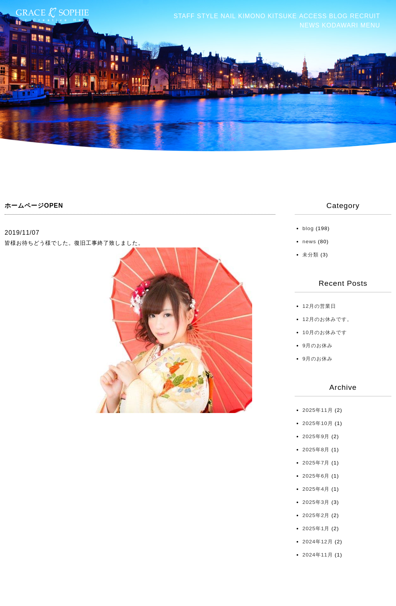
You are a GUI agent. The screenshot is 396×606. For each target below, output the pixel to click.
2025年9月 (315, 436)
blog (308, 228)
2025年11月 (317, 410)
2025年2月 (315, 515)
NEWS (310, 25)
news (309, 241)
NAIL (228, 16)
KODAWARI (340, 25)
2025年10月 (317, 423)
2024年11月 (317, 555)
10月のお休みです (324, 332)
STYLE (207, 16)
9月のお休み (317, 345)
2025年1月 (315, 528)
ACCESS (313, 16)
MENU (370, 25)
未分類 (310, 255)
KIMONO (252, 16)
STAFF (184, 16)
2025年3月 (315, 502)
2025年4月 (315, 489)
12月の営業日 (319, 306)
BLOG (338, 16)
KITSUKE (282, 16)
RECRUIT (365, 16)
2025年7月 (315, 463)
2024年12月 (317, 542)
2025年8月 (315, 449)
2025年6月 (315, 476)
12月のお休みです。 (327, 319)
